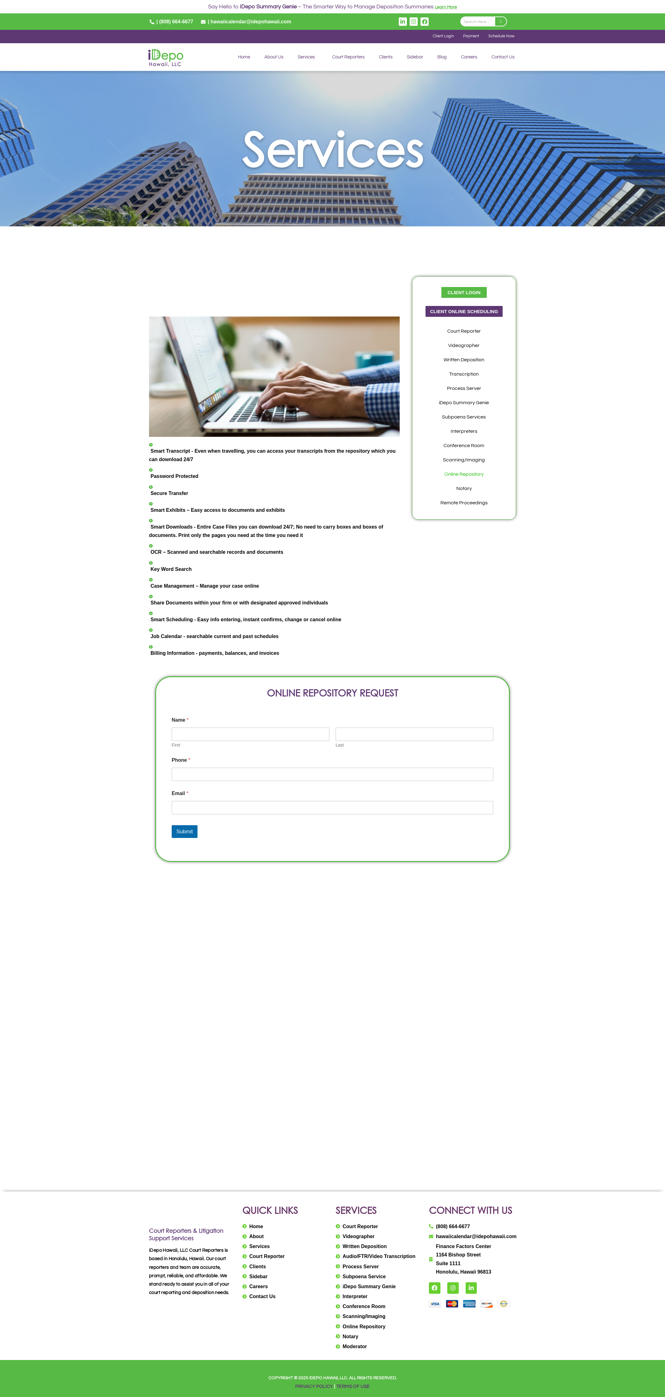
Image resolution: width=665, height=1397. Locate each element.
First (176, 745)
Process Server (464, 388)
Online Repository (464, 474)
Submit (184, 832)
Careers (469, 57)
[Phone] (332, 775)
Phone (181, 760)
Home (244, 57)
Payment (467, 37)
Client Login (436, 37)
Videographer (464, 346)
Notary (464, 489)
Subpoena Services (464, 417)
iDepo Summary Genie (464, 403)
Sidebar (415, 57)
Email (180, 794)
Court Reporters (348, 57)
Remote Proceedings (464, 503)
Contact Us (502, 57)
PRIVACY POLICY (313, 1386)
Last (340, 745)
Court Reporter (464, 331)
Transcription (464, 374)
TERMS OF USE (355, 1386)
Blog (442, 57)
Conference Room (464, 446)
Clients (386, 57)
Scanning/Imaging (464, 460)
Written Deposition (464, 360)
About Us (273, 57)
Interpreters (464, 431)
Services (306, 57)
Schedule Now (499, 37)
